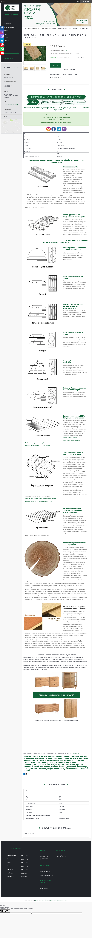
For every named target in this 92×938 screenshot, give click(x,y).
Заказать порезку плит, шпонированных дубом (38, 501)
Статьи (6, 37)
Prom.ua (54, 899)
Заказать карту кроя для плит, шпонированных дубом (40, 498)
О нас (5, 34)
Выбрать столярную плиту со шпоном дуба (37, 445)
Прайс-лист (7, 24)
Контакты (7, 41)
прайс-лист (75, 753)
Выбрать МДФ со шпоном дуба (71, 437)
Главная (6, 30)
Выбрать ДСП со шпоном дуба (71, 440)
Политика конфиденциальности (58, 900)
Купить (55, 65)
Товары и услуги (9, 27)
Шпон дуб (44, 28)
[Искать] (18, 52)
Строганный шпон (33, 28)
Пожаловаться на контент (42, 900)
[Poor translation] (7, 911)
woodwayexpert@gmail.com (11, 104)
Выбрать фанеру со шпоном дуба (34, 443)
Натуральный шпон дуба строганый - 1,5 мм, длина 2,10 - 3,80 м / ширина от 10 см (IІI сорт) (56, 108)
